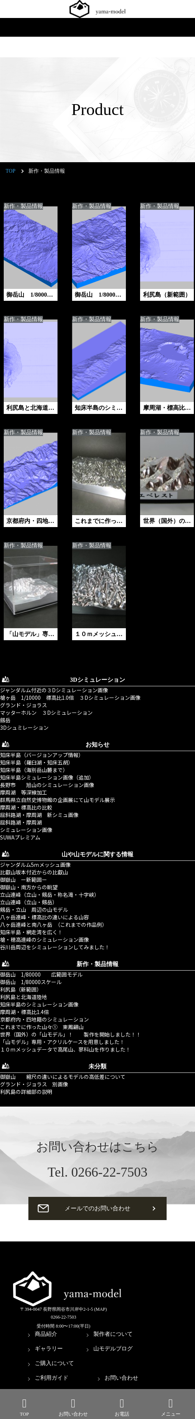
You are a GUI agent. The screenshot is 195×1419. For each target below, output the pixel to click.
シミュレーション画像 (26, 829)
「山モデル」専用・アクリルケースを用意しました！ (62, 1042)
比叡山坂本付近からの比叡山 (34, 872)
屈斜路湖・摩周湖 (21, 822)
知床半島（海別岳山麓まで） (34, 770)
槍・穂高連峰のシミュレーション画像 (44, 939)
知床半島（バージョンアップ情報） (42, 755)
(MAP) (100, 1309)
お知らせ (97, 744)
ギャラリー (49, 1349)
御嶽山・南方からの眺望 (29, 887)
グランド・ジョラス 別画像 (34, 1084)
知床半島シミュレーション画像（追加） (47, 777)
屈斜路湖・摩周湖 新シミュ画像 (39, 815)
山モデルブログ (113, 1349)
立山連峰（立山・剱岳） (29, 902)
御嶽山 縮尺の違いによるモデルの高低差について (63, 1076)
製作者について (113, 1334)
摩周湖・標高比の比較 (26, 807)
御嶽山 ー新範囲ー (23, 879)
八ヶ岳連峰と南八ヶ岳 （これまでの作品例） (53, 924)
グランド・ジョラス (23, 705)
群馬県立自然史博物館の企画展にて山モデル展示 (57, 800)
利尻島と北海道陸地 (23, 997)
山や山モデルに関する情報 (97, 854)
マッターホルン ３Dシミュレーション (46, 712)
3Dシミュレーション (97, 680)
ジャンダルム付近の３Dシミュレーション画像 (54, 690)
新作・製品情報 (23, 206)
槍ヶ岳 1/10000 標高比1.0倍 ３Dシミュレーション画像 (70, 697)
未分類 (97, 1066)
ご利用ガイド (51, 1378)
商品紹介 (46, 1334)
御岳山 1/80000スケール (31, 982)
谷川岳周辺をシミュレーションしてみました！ (55, 947)
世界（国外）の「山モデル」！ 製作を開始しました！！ (70, 1034)
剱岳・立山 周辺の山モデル (34, 909)
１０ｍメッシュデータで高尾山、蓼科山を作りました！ (65, 1049)
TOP (10, 171)
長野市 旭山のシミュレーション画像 (47, 785)
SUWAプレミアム (20, 837)
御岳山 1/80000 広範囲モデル (41, 974)
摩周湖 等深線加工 (23, 792)
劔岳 (5, 720)
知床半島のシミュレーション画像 (39, 1004)
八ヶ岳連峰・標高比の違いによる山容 (44, 917)
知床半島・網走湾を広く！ (31, 932)
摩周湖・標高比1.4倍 (24, 1012)
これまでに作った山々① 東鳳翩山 (42, 1027)
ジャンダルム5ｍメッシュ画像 (35, 864)
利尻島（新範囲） (21, 989)
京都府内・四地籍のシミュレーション (44, 1019)
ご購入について (54, 1363)
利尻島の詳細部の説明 (26, 1091)
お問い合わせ (121, 1378)
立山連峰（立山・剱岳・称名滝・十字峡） (49, 894)
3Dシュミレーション (24, 727)
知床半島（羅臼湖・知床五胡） (36, 762)
